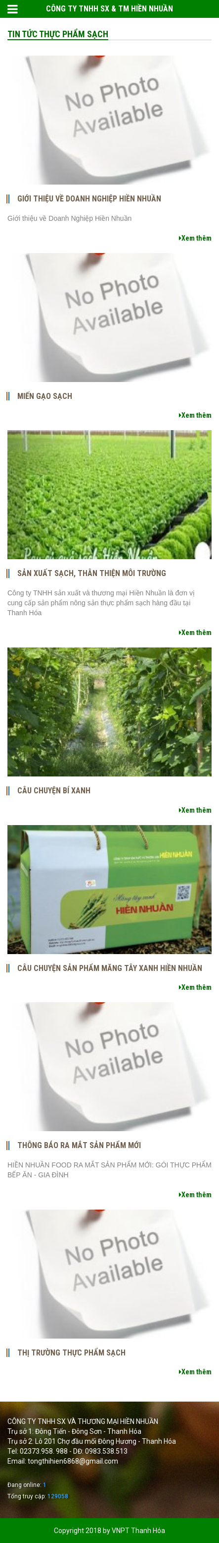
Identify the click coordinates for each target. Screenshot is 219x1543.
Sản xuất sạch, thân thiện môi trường (91, 573)
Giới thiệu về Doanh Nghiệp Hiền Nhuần (89, 198)
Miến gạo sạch (44, 396)
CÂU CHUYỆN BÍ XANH (53, 790)
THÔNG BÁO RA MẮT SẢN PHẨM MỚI (79, 1145)
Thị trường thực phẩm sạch (71, 1353)
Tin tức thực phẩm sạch (57, 34)
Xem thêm (195, 238)
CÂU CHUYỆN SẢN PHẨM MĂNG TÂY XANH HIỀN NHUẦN (109, 968)
